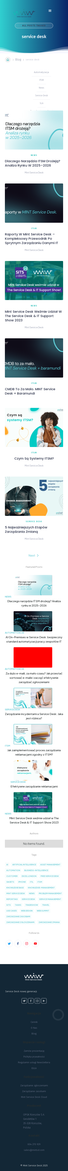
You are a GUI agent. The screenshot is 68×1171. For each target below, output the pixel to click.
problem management (50, 893)
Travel (45, 905)
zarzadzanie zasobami (18, 916)
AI (7, 865)
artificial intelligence (24, 865)
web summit (43, 911)
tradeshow (31, 905)
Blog (18, 59)
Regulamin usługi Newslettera (34, 1062)
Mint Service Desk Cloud (34, 1097)
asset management (50, 865)
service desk (28, 899)
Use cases (11, 911)
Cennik (34, 1022)
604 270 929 (34, 1144)
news (32, 893)
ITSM (39, 882)
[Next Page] (34, 555)
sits (8, 905)
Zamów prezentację (34, 1051)
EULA (34, 1068)
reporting (12, 899)
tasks (18, 905)
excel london (29, 876)
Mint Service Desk (15, 893)
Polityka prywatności (34, 1056)
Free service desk (50, 876)
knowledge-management (41, 888)
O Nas (34, 1027)
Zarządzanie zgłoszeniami (34, 1085)
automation (13, 870)
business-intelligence (36, 870)
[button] (50, 12)
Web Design (27, 911)
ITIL (31, 882)
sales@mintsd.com (34, 1150)
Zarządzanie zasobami (34, 1091)
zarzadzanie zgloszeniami (20, 922)
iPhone (22, 882)
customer (12, 876)
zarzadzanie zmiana (49, 922)
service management (50, 899)
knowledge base (15, 888)
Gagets (10, 882)
